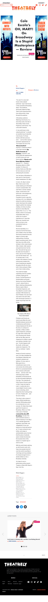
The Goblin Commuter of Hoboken (22, 151)
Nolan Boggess (20, 88)
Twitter (17, 475)
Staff (3, 583)
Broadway (31, 53)
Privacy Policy (14, 589)
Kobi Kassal (12, 541)
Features (20, 581)
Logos (20, 583)
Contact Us (15, 583)
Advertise (10, 583)
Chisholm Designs (41, 589)
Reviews (15, 581)
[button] (46, 12)
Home (3, 581)
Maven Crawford (21, 145)
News (9, 581)
